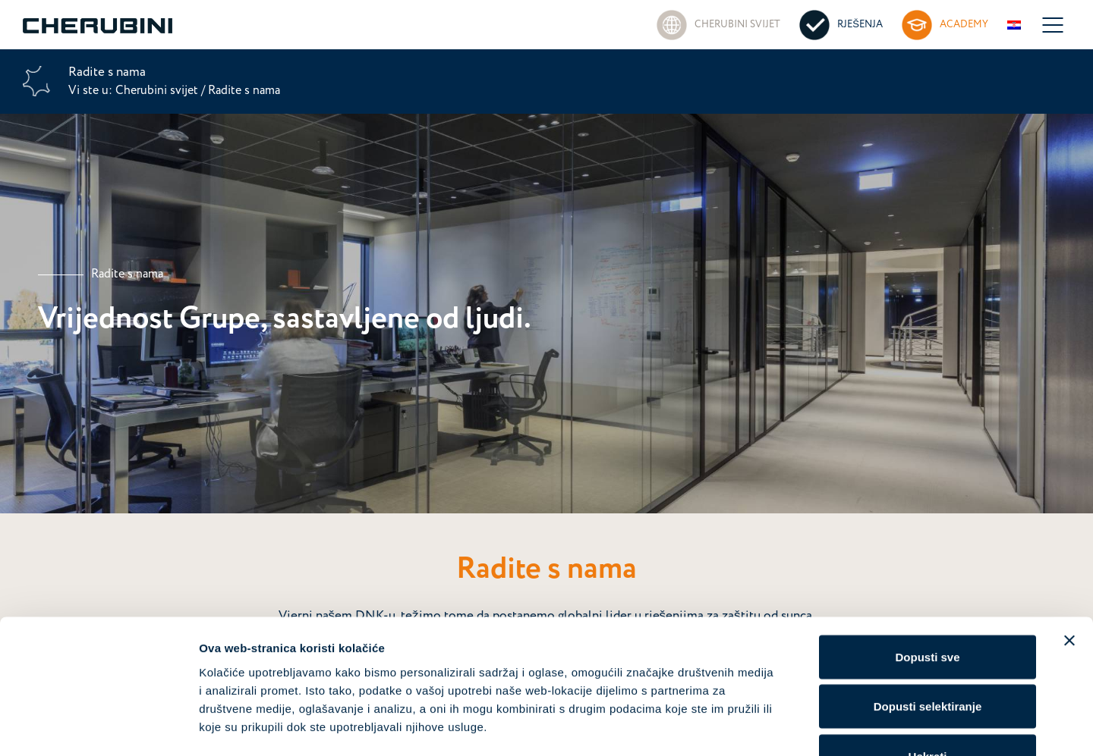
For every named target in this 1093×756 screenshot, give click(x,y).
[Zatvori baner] (1069, 540)
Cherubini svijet (158, 90)
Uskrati (928, 656)
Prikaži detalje (786, 726)
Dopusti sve (927, 557)
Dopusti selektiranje (928, 607)
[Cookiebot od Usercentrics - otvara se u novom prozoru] (98, 726)
